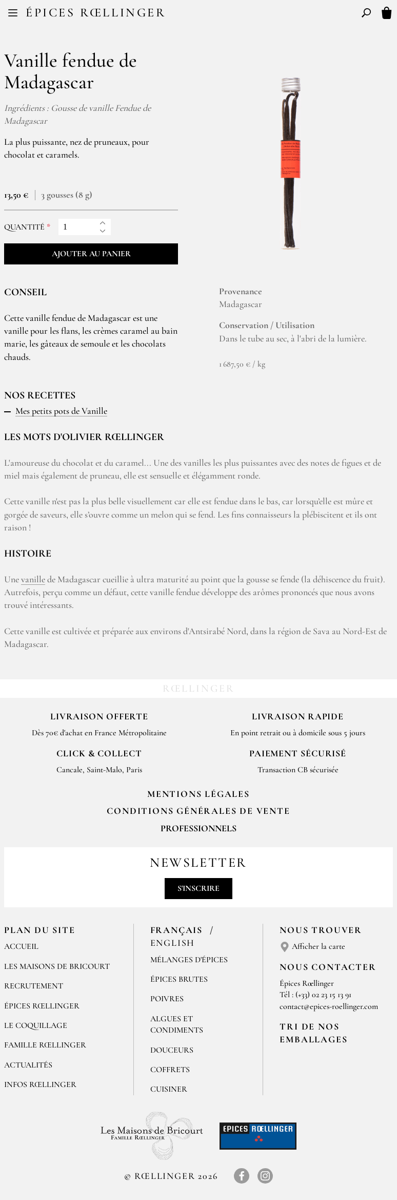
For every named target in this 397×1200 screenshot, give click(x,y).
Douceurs (171, 1050)
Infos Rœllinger (40, 1084)
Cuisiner (168, 1089)
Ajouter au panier (91, 254)
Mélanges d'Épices (189, 960)
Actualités (28, 1065)
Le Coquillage (35, 1025)
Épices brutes (179, 979)
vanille (33, 579)
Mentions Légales (198, 793)
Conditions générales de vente (198, 810)
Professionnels (198, 828)
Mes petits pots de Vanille (61, 410)
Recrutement (33, 986)
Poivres (167, 999)
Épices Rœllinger (96, 12)
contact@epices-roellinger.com (329, 1006)
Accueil (21, 946)
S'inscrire (198, 888)
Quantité (24, 227)
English (172, 942)
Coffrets (170, 1069)
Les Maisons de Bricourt (57, 966)
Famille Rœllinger (45, 1045)
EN (208, 14)
